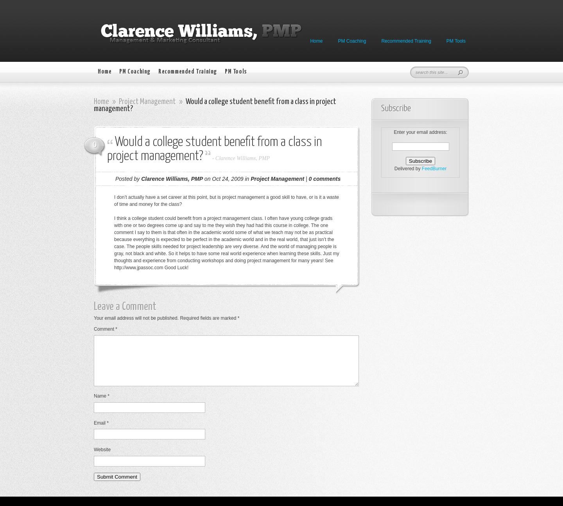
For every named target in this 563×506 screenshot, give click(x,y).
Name (101, 405)
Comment (105, 329)
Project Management (147, 102)
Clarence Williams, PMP (242, 158)
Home (316, 41)
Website (102, 459)
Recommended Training (406, 41)
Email (101, 432)
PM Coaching (352, 41)
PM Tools (456, 41)
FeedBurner (434, 168)
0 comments (325, 179)
